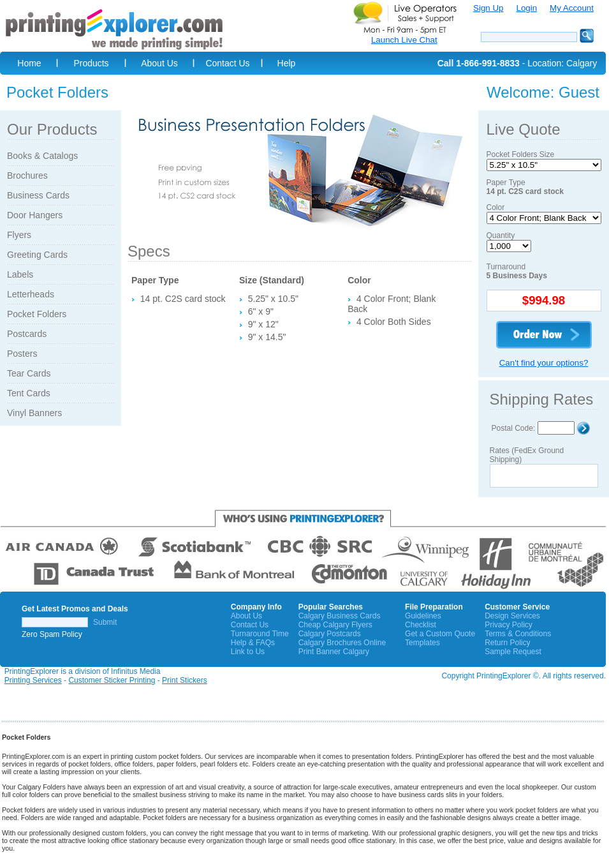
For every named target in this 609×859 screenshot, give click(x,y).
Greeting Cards (37, 255)
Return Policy (507, 642)
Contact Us (227, 63)
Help (286, 63)
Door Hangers (34, 215)
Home (29, 63)
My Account (572, 8)
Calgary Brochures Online (342, 642)
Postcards (27, 334)
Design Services (512, 615)
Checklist (420, 624)
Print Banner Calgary (333, 651)
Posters (22, 353)
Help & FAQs (253, 642)
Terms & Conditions (518, 633)
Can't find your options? (544, 363)
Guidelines (423, 615)
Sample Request (513, 651)
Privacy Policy (508, 624)
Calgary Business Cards (339, 615)
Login (526, 8)
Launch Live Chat (404, 40)
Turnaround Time (260, 633)
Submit (105, 622)
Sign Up (488, 8)
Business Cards (38, 195)
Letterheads (30, 294)
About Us (159, 63)
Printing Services (33, 680)
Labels (20, 274)
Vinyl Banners (34, 413)
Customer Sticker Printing (111, 680)
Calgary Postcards (329, 633)
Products (90, 63)
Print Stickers (184, 680)
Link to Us (248, 651)
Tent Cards (28, 393)
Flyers (19, 235)
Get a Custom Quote (440, 633)
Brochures (27, 175)
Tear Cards (28, 373)
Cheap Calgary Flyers (335, 624)
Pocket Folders (36, 314)
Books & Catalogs (42, 156)
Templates (422, 642)
